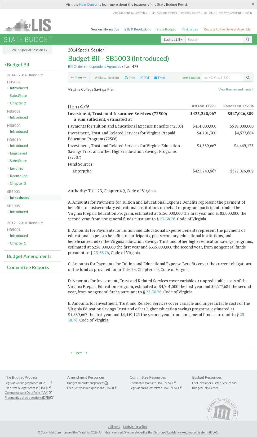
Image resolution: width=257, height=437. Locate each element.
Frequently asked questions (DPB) (27, 397)
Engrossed (18, 153)
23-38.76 (167, 219)
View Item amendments (235, 89)
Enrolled (16, 168)
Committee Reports (28, 267)
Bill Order (75, 66)
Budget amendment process (86, 383)
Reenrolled (18, 175)
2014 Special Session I (30, 50)
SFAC (168, 383)
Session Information (105, 29)
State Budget (166, 29)
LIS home (209, 13)
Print (130, 78)
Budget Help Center (205, 388)
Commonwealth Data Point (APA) (26, 392)
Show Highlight (107, 78)
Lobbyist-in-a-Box (135, 426)
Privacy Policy (190, 13)
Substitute (18, 95)
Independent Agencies (103, 66)
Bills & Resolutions (137, 29)
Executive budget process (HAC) (26, 388)
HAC (160, 383)
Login (248, 13)
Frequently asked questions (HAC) (90, 388)
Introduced (19, 88)
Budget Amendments (29, 256)
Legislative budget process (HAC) (27, 383)
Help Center (88, 4)
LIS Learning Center (164, 13)
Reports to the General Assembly (227, 29)
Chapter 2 (18, 103)
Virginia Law (190, 29)
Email (159, 78)
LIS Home (114, 426)
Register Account (230, 13)
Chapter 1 (18, 243)
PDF (145, 78)
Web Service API (226, 383)
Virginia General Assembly (130, 13)
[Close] (253, 4)
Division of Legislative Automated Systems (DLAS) (185, 432)
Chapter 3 (18, 183)
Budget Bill (173, 39)
